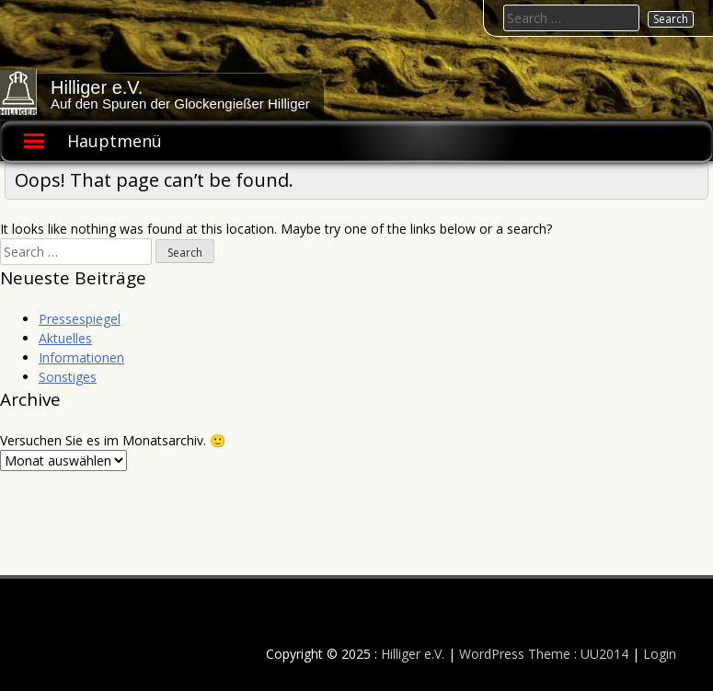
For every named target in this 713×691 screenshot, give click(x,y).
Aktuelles (65, 338)
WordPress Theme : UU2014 (543, 653)
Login (659, 653)
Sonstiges (68, 377)
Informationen (81, 357)
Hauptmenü (114, 141)
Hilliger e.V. (97, 87)
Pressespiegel (80, 319)
